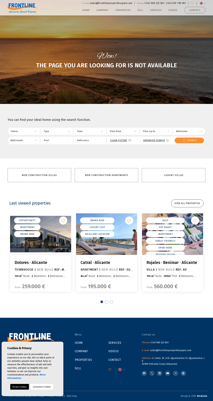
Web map (72, 395)
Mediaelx (202, 395)
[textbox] (25, 131)
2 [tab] (106, 301)
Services (155, 10)
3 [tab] (111, 301)
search (189, 140)
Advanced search (156, 140)
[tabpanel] (40, 252)
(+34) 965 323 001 (154, 3)
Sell (140, 10)
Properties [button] (123, 10)
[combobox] (23, 131)
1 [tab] (101, 301)
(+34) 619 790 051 (176, 3)
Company (103, 10)
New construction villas (39, 175)
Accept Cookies (20, 387)
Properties (83, 360)
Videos (172, 10)
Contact (194, 10)
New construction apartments (106, 175)
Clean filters (120, 140)
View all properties (187, 203)
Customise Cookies (42, 387)
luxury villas (173, 175)
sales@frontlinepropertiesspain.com (111, 3)
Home (86, 10)
